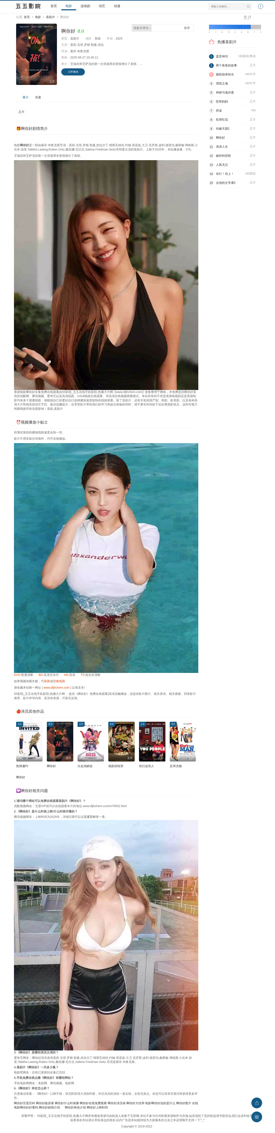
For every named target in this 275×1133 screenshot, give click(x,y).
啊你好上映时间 (97, 1107)
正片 (21, 112)
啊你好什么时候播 (67, 1103)
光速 (38, 97)
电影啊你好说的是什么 (160, 1103)
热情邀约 (22, 766)
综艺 (102, 6)
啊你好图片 (183, 1103)
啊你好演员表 (117, 1103)
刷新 (47, 681)
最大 (26, 97)
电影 (69, 6)
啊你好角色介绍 (75, 1107)
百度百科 (90, 816)
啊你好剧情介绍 (49, 1107)
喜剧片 (50, 17)
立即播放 (73, 71)
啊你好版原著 (45, 1103)
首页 (53, 6)
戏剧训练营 (115, 766)
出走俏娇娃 (85, 766)
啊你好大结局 (135, 1103)
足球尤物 (176, 766)
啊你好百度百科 (24, 1103)
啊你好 (51, 766)
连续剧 (85, 6)
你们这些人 (146, 766)
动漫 (117, 6)
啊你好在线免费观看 (93, 1103)
